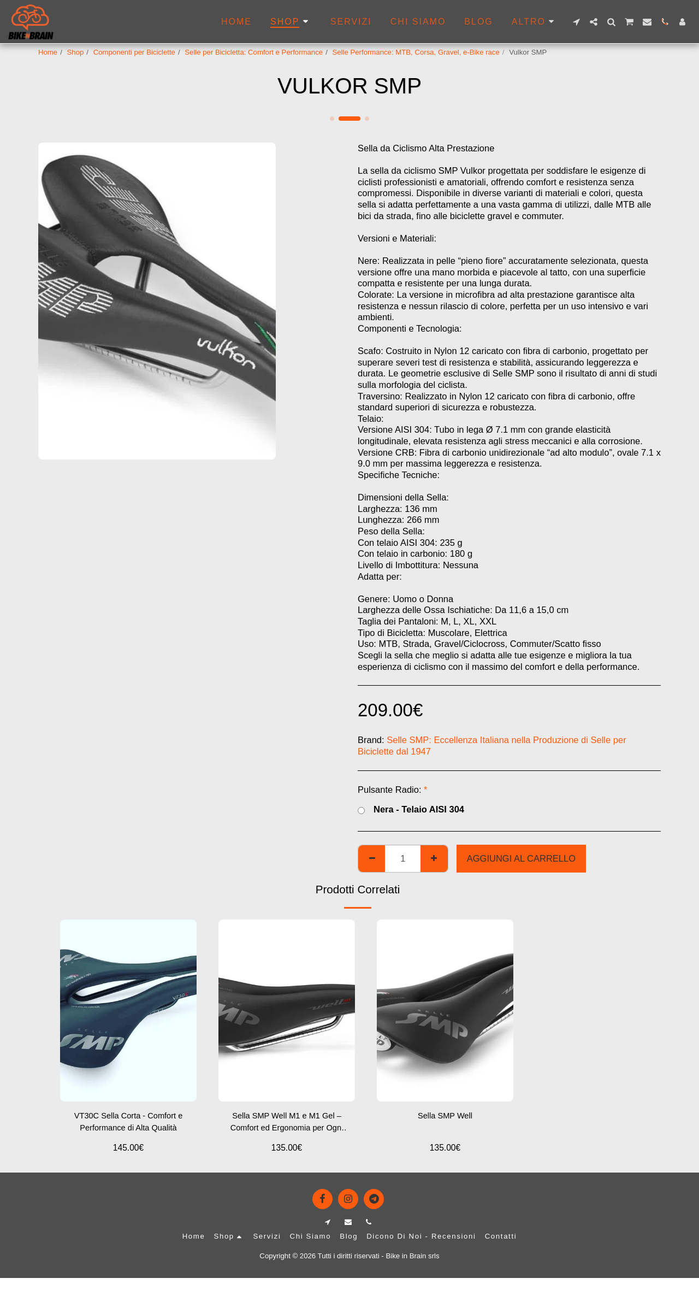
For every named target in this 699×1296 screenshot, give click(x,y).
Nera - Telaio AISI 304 (411, 809)
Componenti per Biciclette (134, 52)
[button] (576, 21)
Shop (75, 52)
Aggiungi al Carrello (521, 858)
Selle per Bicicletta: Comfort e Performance (254, 52)
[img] (128, 1010)
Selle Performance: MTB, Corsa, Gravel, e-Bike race (415, 52)
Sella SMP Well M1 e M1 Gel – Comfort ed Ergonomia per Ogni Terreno (287, 1125)
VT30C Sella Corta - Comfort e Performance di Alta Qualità (128, 1123)
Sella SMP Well (445, 1117)
